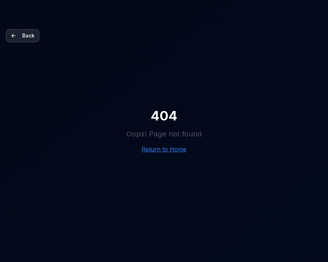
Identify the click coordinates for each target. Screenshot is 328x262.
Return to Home (164, 149)
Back (23, 35)
